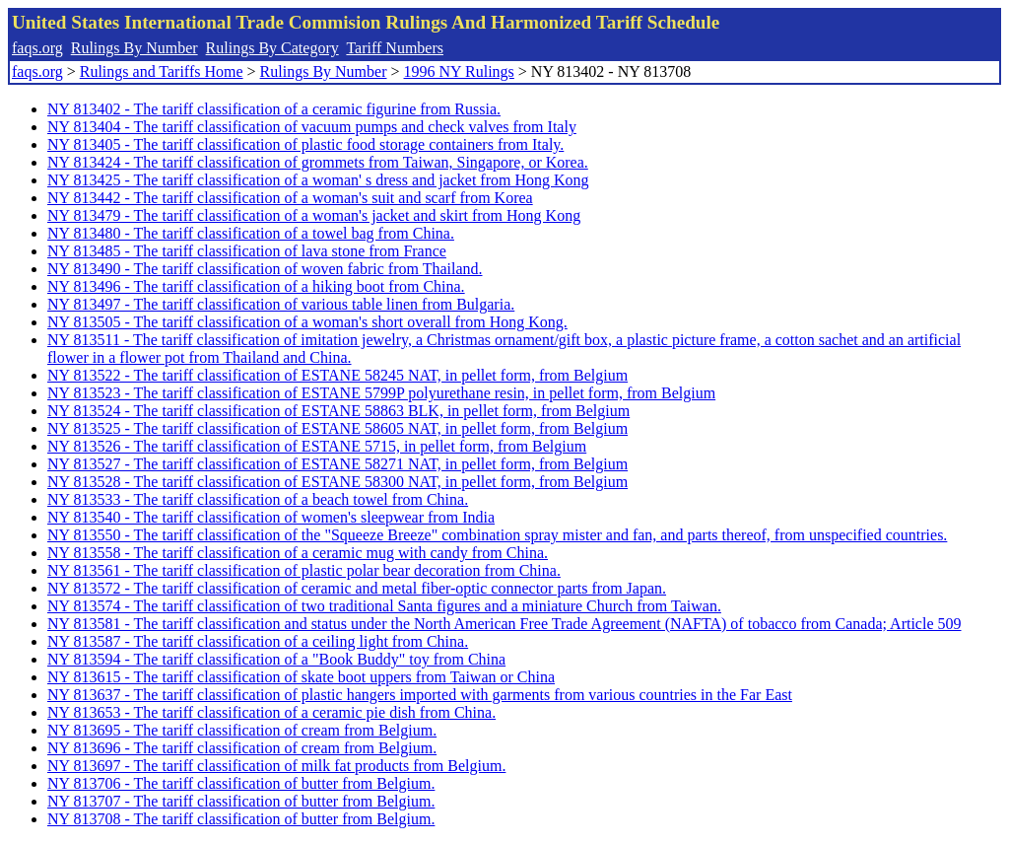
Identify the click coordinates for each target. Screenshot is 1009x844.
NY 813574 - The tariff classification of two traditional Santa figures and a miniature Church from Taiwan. (384, 606)
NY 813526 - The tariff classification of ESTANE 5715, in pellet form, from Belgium (316, 446)
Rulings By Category (272, 47)
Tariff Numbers (394, 47)
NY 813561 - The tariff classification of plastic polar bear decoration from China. (304, 570)
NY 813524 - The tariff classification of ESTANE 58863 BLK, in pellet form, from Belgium (338, 410)
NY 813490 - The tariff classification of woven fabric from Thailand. (265, 268)
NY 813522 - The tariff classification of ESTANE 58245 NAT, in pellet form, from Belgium (337, 375)
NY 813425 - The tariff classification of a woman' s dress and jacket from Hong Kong (318, 180)
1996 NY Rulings (459, 71)
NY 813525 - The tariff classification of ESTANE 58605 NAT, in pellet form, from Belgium (337, 428)
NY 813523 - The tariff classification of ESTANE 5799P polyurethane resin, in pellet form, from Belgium (381, 393)
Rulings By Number (134, 47)
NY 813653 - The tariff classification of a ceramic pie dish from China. (271, 712)
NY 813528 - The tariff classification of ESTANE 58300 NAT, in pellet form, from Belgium (337, 481)
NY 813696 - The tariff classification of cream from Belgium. (242, 747)
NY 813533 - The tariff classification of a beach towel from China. (257, 499)
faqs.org (37, 47)
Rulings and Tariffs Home (161, 71)
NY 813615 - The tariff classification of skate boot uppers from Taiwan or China (301, 676)
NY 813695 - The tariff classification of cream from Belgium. (242, 730)
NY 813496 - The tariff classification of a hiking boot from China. (256, 286)
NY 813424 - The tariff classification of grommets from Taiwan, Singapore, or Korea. (317, 162)
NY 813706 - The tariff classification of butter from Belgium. (241, 783)
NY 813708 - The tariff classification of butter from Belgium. (241, 818)
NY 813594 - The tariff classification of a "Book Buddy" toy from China (276, 659)
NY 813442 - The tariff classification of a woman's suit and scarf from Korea (290, 197)
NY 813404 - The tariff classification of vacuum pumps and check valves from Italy (311, 126)
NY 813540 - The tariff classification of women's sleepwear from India (271, 517)
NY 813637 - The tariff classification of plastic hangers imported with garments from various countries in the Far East (419, 694)
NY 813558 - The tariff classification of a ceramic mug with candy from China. (297, 552)
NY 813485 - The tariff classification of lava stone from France (246, 251)
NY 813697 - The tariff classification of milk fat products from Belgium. (276, 765)
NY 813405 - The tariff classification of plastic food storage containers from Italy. (305, 144)
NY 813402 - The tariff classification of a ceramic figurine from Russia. (274, 109)
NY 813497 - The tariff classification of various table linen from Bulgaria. (280, 304)
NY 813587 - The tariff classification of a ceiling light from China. (257, 641)
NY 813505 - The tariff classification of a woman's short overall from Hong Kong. (307, 322)
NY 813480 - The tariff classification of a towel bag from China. (250, 233)
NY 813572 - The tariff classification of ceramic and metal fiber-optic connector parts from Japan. (356, 588)
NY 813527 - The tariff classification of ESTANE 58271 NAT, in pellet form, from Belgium (337, 464)
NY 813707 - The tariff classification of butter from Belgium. (241, 801)
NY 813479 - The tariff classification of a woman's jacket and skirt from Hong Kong (313, 215)
